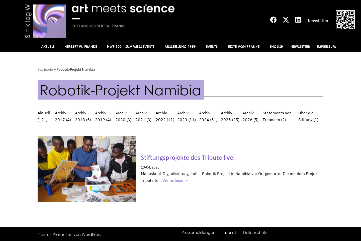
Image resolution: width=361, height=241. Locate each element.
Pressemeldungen (199, 232)
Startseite (45, 69)
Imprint (229, 232)
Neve (43, 234)
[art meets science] (135, 20)
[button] (56, 46)
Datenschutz (255, 232)
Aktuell (44, 112)
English (276, 46)
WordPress (91, 234)
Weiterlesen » (175, 180)
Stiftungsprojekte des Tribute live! (188, 157)
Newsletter (300, 46)
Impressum (326, 46)
